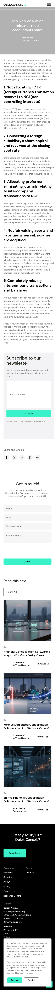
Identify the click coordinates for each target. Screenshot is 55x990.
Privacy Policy (23, 957)
